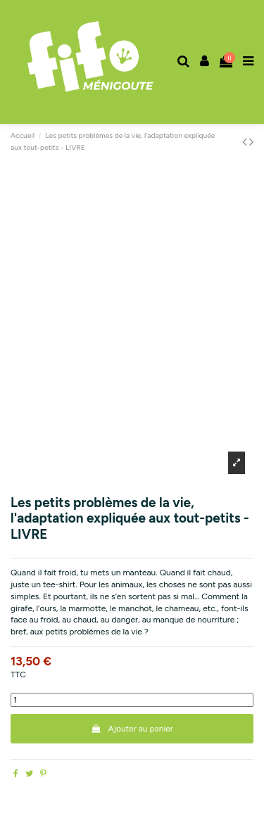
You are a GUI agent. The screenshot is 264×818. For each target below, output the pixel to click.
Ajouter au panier (132, 729)
